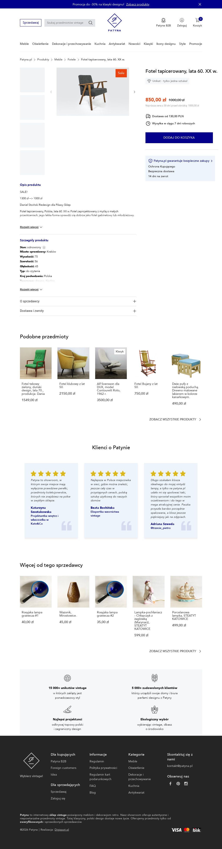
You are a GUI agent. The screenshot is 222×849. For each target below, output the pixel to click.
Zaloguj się (58, 798)
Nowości (134, 44)
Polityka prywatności (103, 768)
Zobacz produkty (137, 4)
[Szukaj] (90, 22)
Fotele (72, 59)
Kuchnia (100, 44)
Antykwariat (117, 44)
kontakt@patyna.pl (180, 766)
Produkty (43, 59)
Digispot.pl (62, 830)
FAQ (93, 786)
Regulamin (97, 761)
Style (182, 44)
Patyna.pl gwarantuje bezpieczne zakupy (180, 161)
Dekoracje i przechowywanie (71, 44)
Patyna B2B (58, 761)
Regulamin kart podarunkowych (100, 777)
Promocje (195, 44)
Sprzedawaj (31, 23)
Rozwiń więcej (31, 227)
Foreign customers (63, 768)
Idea (54, 775)
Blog (93, 793)
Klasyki (148, 44)
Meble (24, 44)
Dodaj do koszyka (179, 138)
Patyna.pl (26, 59)
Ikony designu (166, 44)
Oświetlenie (40, 44)
